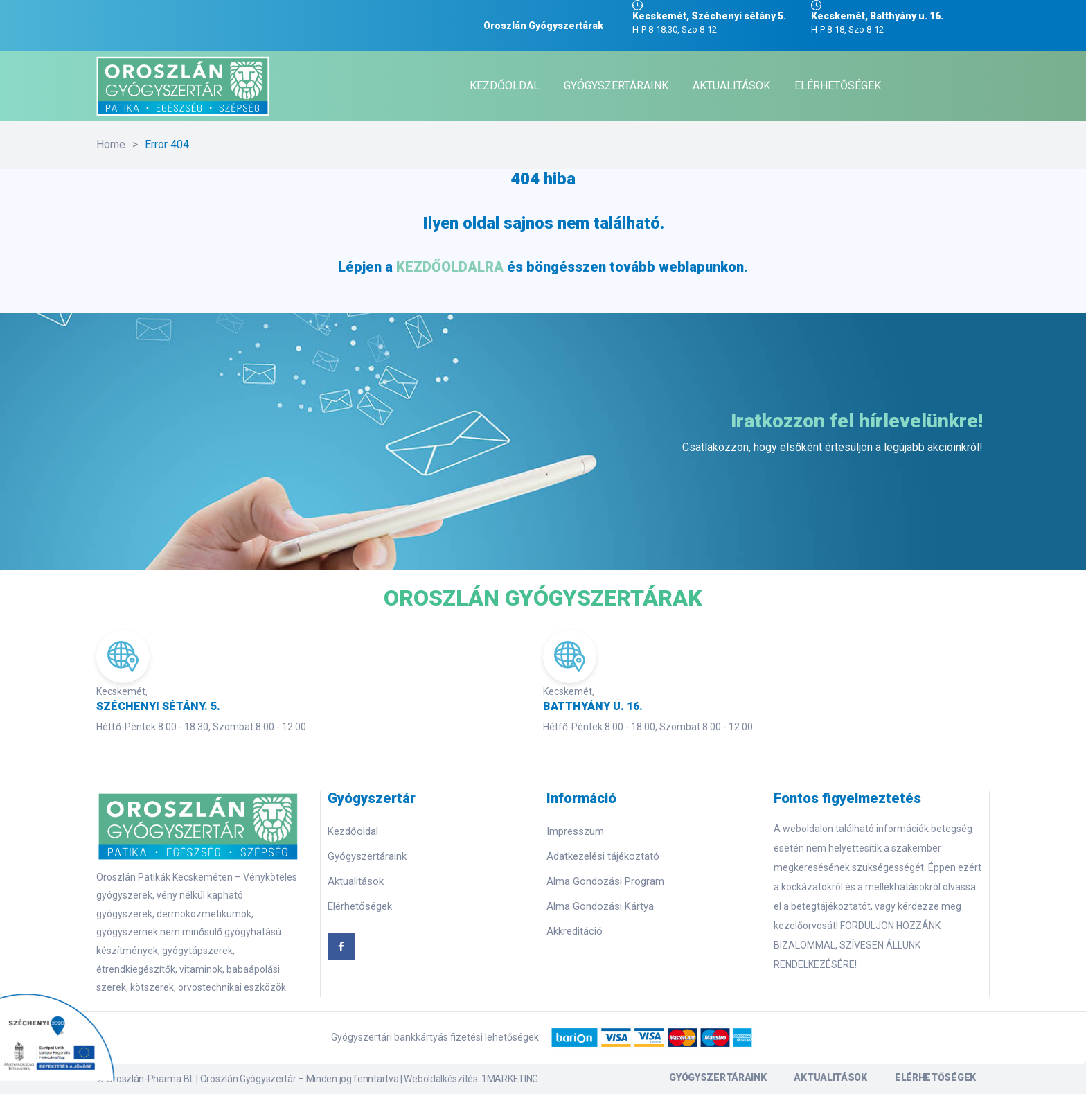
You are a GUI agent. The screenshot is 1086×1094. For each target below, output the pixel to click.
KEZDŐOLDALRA (450, 266)
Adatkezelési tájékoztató (602, 856)
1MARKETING (509, 1078)
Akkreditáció (574, 931)
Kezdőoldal (353, 831)
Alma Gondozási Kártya (600, 906)
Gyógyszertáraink (367, 856)
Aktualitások (356, 881)
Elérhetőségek (360, 906)
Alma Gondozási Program (605, 881)
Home (110, 144)
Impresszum (575, 831)
